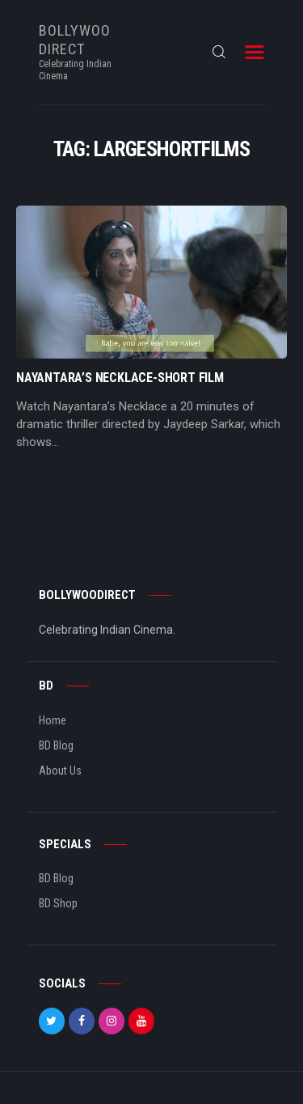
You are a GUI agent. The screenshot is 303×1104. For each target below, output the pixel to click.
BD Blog (56, 745)
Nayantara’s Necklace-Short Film (120, 378)
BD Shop (58, 903)
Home (52, 720)
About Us (60, 770)
